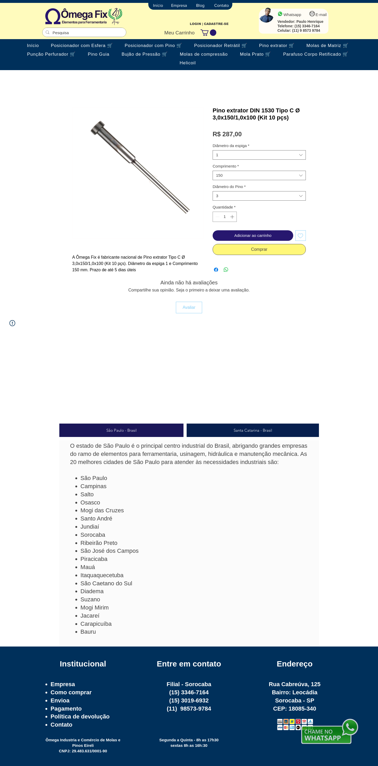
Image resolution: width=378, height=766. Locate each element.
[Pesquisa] (83, 33)
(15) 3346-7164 (307, 26)
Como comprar (71, 692)
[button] (208, 32)
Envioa (60, 700)
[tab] (121, 430)
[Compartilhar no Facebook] (216, 270)
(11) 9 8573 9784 (306, 30)
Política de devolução (80, 716)
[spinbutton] (224, 217)
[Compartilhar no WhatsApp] (226, 270)
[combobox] (259, 155)
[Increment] (232, 217)
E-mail (321, 14)
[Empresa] (179, 5)
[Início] (158, 5)
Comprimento (226, 166)
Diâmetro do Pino (229, 186)
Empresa (63, 684)
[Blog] (200, 5)
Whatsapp (292, 14)
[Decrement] (216, 217)
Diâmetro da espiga (231, 145)
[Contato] (221, 5)
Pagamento (66, 708)
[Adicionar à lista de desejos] (300, 235)
